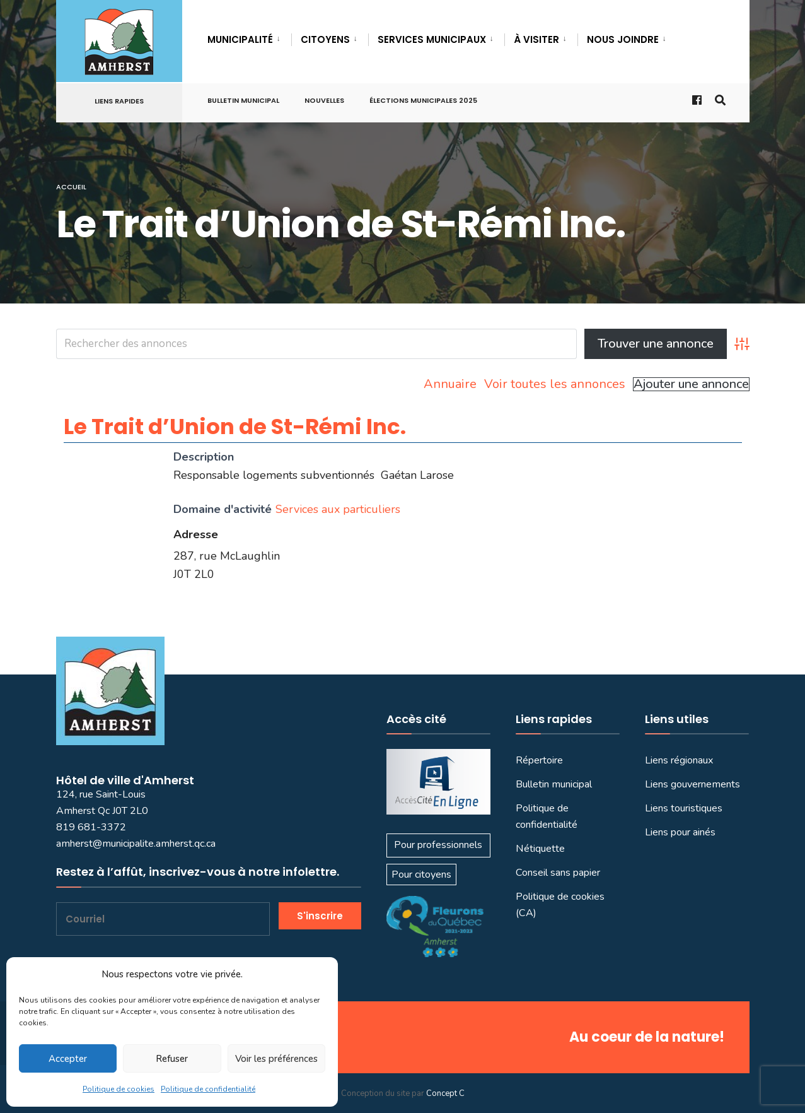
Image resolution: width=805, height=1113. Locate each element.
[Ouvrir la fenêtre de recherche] (719, 99)
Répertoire (539, 760)
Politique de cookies (118, 1089)
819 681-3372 (91, 827)
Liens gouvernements (692, 784)
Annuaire (450, 383)
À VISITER (536, 39)
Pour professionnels (438, 845)
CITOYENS (325, 39)
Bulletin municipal (243, 100)
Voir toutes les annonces (554, 383)
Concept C (445, 1093)
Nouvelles (324, 100)
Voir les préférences (276, 1058)
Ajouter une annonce (691, 384)
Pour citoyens (421, 874)
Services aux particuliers (337, 509)
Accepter (68, 1058)
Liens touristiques (683, 808)
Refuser (172, 1058)
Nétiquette (540, 849)
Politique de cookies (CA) (560, 905)
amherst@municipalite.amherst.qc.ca (136, 844)
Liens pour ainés (680, 832)
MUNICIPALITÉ (240, 39)
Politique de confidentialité (208, 1089)
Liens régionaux (679, 760)
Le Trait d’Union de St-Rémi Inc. (235, 426)
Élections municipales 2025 (423, 100)
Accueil (71, 187)
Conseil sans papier (558, 873)
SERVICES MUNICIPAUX (432, 39)
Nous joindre (623, 39)
